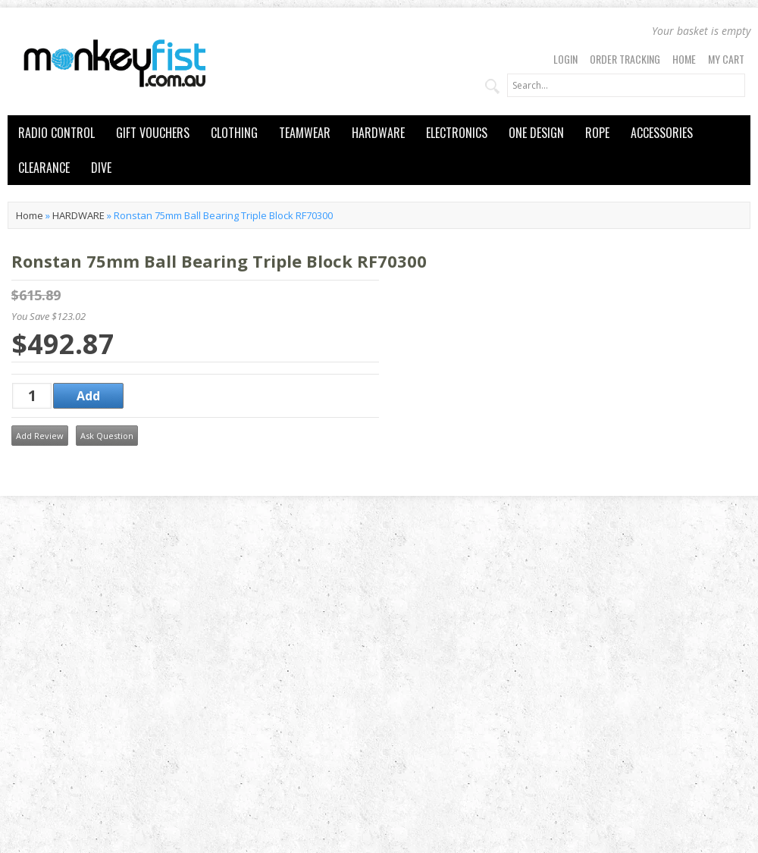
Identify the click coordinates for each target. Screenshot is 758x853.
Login (565, 59)
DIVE (101, 167)
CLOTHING (234, 133)
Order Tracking (625, 59)
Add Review (40, 435)
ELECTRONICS (456, 133)
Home (684, 59)
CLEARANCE (44, 167)
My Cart (726, 59)
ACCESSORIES (662, 133)
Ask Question (106, 435)
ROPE (597, 133)
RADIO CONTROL (56, 133)
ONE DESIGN (536, 133)
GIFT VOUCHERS (153, 133)
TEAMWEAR (304, 133)
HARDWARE (378, 133)
